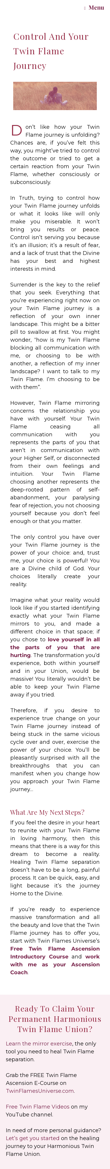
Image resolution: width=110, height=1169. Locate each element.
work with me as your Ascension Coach (55, 964)
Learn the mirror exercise (39, 1044)
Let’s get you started (33, 1138)
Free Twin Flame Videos (38, 1107)
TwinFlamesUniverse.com (40, 1091)
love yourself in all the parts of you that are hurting (55, 647)
